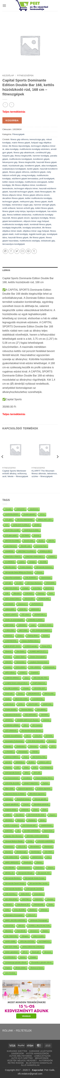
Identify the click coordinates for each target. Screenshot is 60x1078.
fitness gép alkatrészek (24, 152)
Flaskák (33, 957)
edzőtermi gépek (38, 172)
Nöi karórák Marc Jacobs (39, 883)
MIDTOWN (23, 630)
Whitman (44, 910)
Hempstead (23, 752)
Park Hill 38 (21, 931)
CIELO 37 (31, 915)
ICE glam (8, 520)
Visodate (50, 899)
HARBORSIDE (46, 825)
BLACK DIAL (29, 541)
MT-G (25, 952)
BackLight (35, 952)
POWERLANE (44, 599)
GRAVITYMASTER (31, 783)
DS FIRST (48, 852)
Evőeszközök (49, 667)
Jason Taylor (20, 657)
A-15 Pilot (36, 588)
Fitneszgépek (25, 75)
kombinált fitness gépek (40, 224)
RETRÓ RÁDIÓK (16, 1063)
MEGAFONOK (42, 1058)
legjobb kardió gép (37, 234)
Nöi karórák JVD (44, 873)
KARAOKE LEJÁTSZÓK (40, 1051)
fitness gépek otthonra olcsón (36, 195)
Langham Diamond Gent (38, 662)
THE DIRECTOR (11, 857)
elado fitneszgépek (43, 191)
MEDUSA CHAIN (21, 699)
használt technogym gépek (21, 191)
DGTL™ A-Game (11, 825)
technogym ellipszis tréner (26, 188)
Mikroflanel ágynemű (37, 794)
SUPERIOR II (36, 604)
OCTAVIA (25, 535)
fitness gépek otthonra (19, 172)
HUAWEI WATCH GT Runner (27, 720)
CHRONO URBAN (12, 725)
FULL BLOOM (19, 910)
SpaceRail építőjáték (12, 578)
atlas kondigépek (49, 165)
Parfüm (45, 783)
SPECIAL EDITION (27, 941)
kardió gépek (33, 169)
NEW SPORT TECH (12, 646)
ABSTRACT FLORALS (26, 551)
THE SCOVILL (10, 894)
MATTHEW (9, 625)
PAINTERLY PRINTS (12, 556)
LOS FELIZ (9, 704)
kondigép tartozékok (32, 227)
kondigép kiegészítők (12, 227)
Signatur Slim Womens (13, 836)
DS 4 (25, 725)
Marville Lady (25, 546)
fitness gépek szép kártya (13, 211)
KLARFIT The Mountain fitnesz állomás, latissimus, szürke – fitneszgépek (44, 474)
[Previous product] (11, 104)
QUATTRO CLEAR (12, 530)
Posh (26, 757)
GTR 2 (21, 704)
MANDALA (20, 762)
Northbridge (35, 852)
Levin (33, 625)
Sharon (50, 868)
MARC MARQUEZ (12, 862)
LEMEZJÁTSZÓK (42, 1056)
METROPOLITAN (39, 757)
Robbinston (21, 746)
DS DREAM (9, 868)
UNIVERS (22, 625)
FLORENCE (9, 562)
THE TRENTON (11, 936)
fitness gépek (41, 201)
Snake (7, 699)
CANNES (52, 556)
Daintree (46, 720)
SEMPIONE (47, 704)
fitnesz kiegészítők (23, 156)
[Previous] (2, 463)
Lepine (21, 562)
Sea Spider (20, 651)
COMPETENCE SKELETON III (16, 683)
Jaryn (27, 678)
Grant (36, 810)
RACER (8, 662)
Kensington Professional (14, 741)
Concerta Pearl (41, 546)
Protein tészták (10, 709)
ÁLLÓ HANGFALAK (30, 1065)
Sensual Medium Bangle (14, 841)
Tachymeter (20, 662)
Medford (33, 910)
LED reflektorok (10, 730)
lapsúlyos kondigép (39, 218)
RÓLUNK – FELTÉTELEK (17, 1030)
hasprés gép (8, 156)
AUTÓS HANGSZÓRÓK (37, 1053)
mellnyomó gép (27, 201)
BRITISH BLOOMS (12, 541)
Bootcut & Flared (37, 968)
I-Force (8, 657)
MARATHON (36, 857)
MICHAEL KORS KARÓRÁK (37, 836)
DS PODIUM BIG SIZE (36, 815)
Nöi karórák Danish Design (14, 883)
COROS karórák (31, 646)
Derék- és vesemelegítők (14, 620)
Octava (20, 636)
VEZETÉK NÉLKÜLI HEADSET (22, 1060)
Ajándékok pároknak (41, 804)
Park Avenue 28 (22, 904)
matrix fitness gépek (21, 142)
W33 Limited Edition (12, 599)
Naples (45, 931)
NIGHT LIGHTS (11, 614)
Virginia (8, 767)
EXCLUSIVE (20, 667)
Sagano (52, 815)
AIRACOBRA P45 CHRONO (33, 947)
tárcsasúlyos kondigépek (13, 244)
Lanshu (8, 667)
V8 (18, 831)
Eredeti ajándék (29, 514)
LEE (17, 767)
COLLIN (38, 736)
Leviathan (27, 778)
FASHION (38, 899)
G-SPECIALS (10, 957)
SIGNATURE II (40, 614)
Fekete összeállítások (13, 736)
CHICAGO (29, 593)
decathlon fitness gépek (13, 198)
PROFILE (8, 636)
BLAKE (31, 762)
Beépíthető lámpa (23, 799)
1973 (53, 746)
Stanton (39, 862)
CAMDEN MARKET (12, 678)
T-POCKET (9, 752)
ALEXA (8, 762)
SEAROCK (34, 509)
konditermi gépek (32, 165)
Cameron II (22, 604)
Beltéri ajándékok (11, 952)
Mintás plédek (21, 968)
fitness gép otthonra (19, 139)
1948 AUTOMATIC (12, 757)
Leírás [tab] (6, 270)
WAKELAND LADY (45, 520)
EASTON (8, 831)
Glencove (33, 746)
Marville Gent (10, 567)
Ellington (25, 936)
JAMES (8, 815)
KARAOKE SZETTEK (17, 1051)
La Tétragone (46, 767)
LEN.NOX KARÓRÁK (45, 841)
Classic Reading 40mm (44, 778)
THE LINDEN (35, 667)
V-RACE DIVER (46, 625)
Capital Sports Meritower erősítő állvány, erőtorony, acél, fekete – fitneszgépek (15, 474)
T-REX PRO (9, 630)
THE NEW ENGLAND (36, 741)
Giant (26, 767)
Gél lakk (8, 583)
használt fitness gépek (18, 237)
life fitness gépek (37, 237)
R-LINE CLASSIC (11, 688)
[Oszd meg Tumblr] (34, 251)
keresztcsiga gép (37, 139)
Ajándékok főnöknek (12, 715)
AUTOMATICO (44, 941)
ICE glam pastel (11, 535)
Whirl (27, 773)
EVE (35, 767)
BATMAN (44, 715)
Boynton (8, 852)
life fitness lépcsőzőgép (19, 146)
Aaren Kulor (48, 831)
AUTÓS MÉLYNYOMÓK (20, 1056)
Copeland (34, 672)
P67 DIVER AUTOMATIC (41, 630)
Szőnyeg (8, 799)
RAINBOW (9, 551)
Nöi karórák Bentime (12, 878)
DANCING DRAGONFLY (34, 556)
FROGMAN (50, 583)
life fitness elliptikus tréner (23, 185)
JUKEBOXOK (17, 1053)
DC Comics (37, 725)
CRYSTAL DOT (39, 688)
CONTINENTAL (11, 641)
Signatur (8, 746)
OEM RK (23, 609)
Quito (44, 746)
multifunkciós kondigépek (20, 159)
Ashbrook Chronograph (39, 920)
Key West (19, 815)
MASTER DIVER (11, 588)
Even (45, 810)
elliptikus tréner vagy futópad (36, 231)
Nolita (51, 904)
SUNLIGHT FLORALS (21, 525)
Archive (36, 535)
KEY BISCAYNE (11, 899)
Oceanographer (24, 868)
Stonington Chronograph (14, 915)
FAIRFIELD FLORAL (31, 530)
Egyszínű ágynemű (25, 788)
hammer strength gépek (44, 205)
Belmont (20, 820)
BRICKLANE (49, 694)
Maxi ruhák (9, 788)
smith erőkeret (8, 208)
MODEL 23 (9, 873)
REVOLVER (29, 599)
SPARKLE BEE (45, 551)
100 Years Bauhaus (34, 583)
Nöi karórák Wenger (26, 873)
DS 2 (28, 736)
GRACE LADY (44, 762)
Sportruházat (46, 578)
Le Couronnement (11, 778)
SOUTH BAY (33, 704)
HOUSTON (9, 926)
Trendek (8, 509)
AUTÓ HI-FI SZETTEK (22, 1058)
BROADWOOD (33, 694)
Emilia (30, 841)
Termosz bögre (26, 709)
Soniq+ (20, 694)
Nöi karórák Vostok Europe (34, 878)
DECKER (8, 820)
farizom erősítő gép (25, 208)
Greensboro (38, 894)
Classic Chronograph (37, 657)
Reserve (8, 651)
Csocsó (26, 804)
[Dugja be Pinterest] (28, 251)
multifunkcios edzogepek (36, 182)
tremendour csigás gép (22, 205)
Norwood (48, 952)
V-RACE (23, 672)
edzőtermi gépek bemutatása (25, 178)
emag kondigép (29, 175)
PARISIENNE (39, 904)
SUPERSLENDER (12, 514)
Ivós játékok (41, 709)
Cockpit (25, 588)
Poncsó (39, 572)
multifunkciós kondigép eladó (15, 224)
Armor (42, 820)
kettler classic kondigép (13, 182)
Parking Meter (33, 636)
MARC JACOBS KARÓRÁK (15, 920)
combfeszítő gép (43, 152)
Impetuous (9, 846)
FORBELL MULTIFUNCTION (39, 926)
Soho (7, 910)
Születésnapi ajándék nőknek (15, 962)
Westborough (21, 852)
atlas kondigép (12, 149)
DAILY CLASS (38, 936)
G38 (6, 593)
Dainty (25, 857)
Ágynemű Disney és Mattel (14, 794)
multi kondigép (21, 234)
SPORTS (8, 720)
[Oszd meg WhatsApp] (5, 251)
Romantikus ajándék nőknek (42, 962)
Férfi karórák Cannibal (34, 889)
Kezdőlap (8, 75)
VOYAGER (9, 604)
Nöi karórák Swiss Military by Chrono (18, 572)
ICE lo (42, 514)
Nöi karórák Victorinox (44, 567)
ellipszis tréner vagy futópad (36, 221)
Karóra (22, 957)
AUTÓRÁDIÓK (46, 1060)
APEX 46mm (10, 672)
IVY (6, 525)
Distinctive (39, 868)
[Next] (57, 463)
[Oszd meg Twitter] (17, 251)
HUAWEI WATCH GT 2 (38, 651)
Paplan (7, 968)
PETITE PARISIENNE (25, 520)
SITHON (49, 736)
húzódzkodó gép (16, 165)
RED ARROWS (30, 715)
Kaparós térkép (10, 810)
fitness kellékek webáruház (19, 214)
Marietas (8, 931)
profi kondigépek (46, 178)
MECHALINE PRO (40, 678)
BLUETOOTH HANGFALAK (39, 1063)
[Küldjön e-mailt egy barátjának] (22, 251)
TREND (35, 752)
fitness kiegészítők (27, 162)
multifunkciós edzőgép (30, 241)
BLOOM (43, 562)
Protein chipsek (25, 567)
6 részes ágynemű (44, 788)
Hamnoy (41, 593)
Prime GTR (46, 646)
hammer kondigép (41, 156)
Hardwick (31, 820)
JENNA (37, 525)
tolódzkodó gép (48, 241)
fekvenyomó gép (9, 162)
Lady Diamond (10, 546)
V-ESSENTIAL (38, 699)
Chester (26, 688)
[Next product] (5, 104)
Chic (48, 857)
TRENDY (8, 904)
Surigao (32, 562)
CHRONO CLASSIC (35, 620)
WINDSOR (35, 609)
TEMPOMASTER (39, 683)
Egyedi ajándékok (11, 804)
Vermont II (34, 931)
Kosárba (12, 120)
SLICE (41, 541)
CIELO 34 (21, 846)
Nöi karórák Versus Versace (31, 730)
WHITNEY (26, 899)
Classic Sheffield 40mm (30, 641)
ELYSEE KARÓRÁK (31, 831)
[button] (4, 5)
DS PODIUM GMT (29, 825)
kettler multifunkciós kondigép (38, 198)
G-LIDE (19, 583)
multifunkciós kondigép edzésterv (35, 149)
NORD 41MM (10, 941)
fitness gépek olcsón (20, 218)
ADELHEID (25, 894)
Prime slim (9, 694)
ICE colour (25, 614)
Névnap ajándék (40, 799)
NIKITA (51, 541)
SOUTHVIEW (10, 973)
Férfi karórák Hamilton (13, 889)
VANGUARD (9, 609)
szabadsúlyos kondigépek (14, 169)
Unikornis (25, 810)
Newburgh (27, 862)
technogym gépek (10, 201)
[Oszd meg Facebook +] (11, 251)
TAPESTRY (20, 509)
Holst (51, 593)
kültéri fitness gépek (44, 208)
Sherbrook (48, 846)
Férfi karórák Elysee (12, 773)
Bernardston (35, 846)
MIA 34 (21, 926)
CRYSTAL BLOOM (12, 783)
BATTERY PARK (11, 947)
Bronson (52, 741)
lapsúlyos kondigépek (36, 211)
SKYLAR (37, 773)
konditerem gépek (41, 159)
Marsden (17, 593)
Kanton (45, 636)
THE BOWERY (30, 578)
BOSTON (49, 588)
